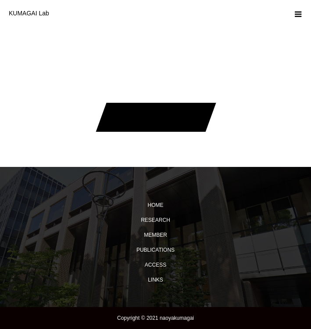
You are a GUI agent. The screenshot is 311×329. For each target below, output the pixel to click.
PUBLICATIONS (155, 250)
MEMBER (155, 235)
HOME (156, 205)
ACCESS (155, 265)
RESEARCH (155, 220)
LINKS (155, 280)
